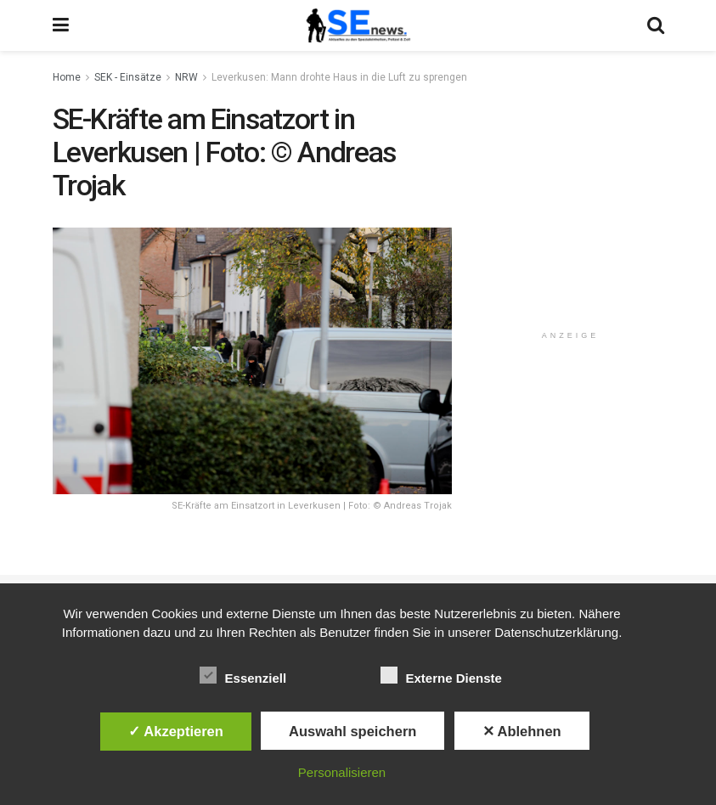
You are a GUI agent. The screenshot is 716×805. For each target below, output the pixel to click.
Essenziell (243, 675)
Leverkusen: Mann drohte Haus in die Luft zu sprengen (339, 77)
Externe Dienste (441, 675)
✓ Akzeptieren (175, 731)
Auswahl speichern (352, 731)
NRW (186, 77)
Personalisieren (342, 772)
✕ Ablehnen (521, 731)
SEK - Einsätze (127, 77)
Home (67, 77)
